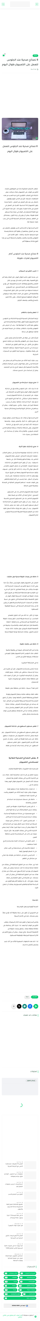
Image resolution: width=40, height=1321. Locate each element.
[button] (30, 1006)
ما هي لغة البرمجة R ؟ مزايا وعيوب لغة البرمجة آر (15, 1217)
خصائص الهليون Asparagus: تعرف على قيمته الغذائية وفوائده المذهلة (14, 1258)
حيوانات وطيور (27, 1286)
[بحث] (3, 4)
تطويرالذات (27, 1281)
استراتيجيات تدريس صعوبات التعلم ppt (14, 1185)
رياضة (10, 1286)
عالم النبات (29, 1294)
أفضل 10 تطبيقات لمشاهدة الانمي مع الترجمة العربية (14, 1165)
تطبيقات (11, 1277)
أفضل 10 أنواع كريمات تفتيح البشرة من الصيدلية (14, 1237)
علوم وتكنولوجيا (12, 1294)
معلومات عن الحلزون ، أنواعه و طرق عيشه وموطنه (13, 1175)
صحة (35, 55)
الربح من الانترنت (28, 1273)
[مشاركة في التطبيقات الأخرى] (13, 1006)
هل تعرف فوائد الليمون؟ (15, 1225)
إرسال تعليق (31, 1080)
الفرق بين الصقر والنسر (15, 1194)
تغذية (11, 1281)
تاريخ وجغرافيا (27, 1277)
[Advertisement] (20, 32)
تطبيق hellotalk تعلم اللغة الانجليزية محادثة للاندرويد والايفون (14, 1207)
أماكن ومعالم (11, 1273)
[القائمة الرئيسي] (36, 4)
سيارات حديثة (27, 1290)
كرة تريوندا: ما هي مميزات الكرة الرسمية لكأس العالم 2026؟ (13, 1247)
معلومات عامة (20, 1298)
